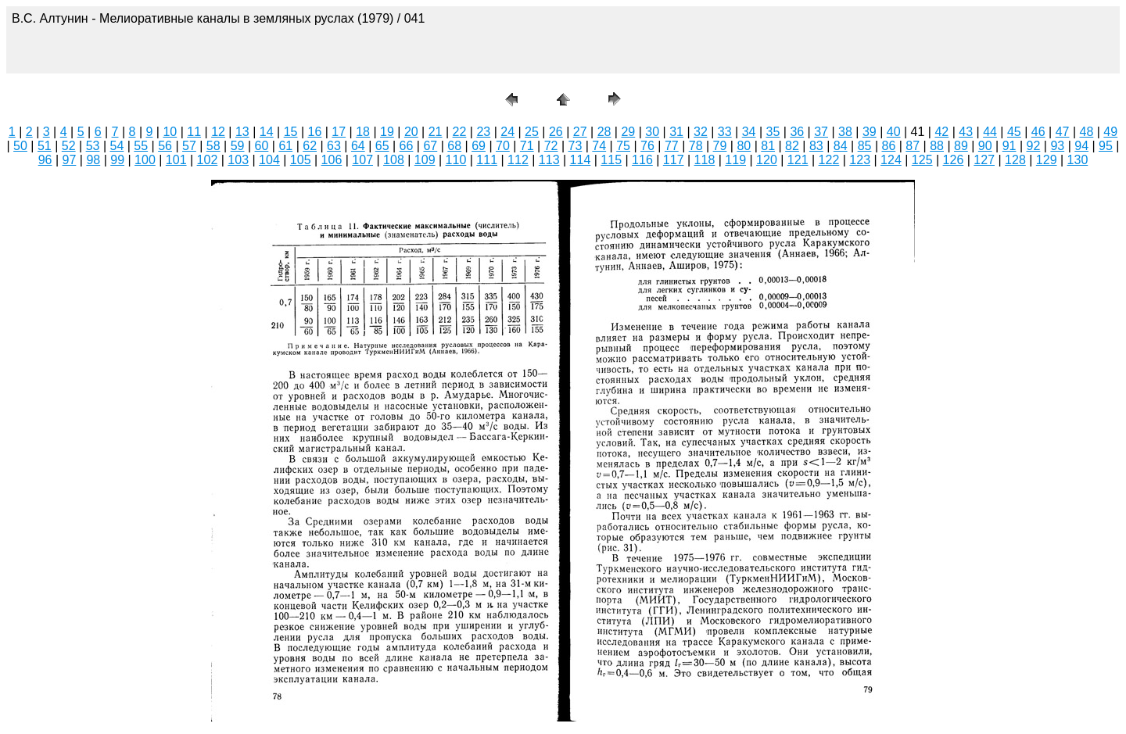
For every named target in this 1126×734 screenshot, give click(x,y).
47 (1063, 131)
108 (393, 159)
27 (580, 131)
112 (518, 159)
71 (527, 145)
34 (749, 131)
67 (430, 145)
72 (551, 145)
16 (315, 131)
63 (334, 145)
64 (358, 145)
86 (888, 145)
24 (507, 131)
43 (966, 131)
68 (454, 145)
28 (604, 131)
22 (460, 131)
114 (580, 159)
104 (269, 159)
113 (549, 159)
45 (1014, 131)
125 (922, 159)
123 (859, 159)
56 (165, 145)
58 (213, 145)
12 (218, 131)
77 (672, 145)
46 (1038, 131)
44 (990, 131)
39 (869, 131)
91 (1009, 145)
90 (985, 145)
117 (673, 159)
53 (93, 145)
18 (363, 131)
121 (798, 159)
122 (829, 159)
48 (1087, 131)
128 (1015, 159)
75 (623, 145)
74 (599, 145)
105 (300, 159)
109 (425, 159)
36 (797, 131)
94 (1081, 145)
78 (696, 145)
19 (387, 131)
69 (479, 145)
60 (262, 145)
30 (652, 131)
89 (961, 145)
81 (768, 145)
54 (116, 145)
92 (1034, 145)
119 (735, 159)
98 (93, 159)
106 (331, 159)
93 (1057, 145)
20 (411, 131)
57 (189, 145)
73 (575, 145)
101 (176, 159)
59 (238, 145)
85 (865, 145)
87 (912, 145)
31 (676, 131)
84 (841, 145)
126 (953, 159)
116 (642, 159)
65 (382, 145)
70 (503, 145)
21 (436, 131)
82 (792, 145)
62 (310, 145)
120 (766, 159)
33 (725, 131)
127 (984, 159)
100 (145, 159)
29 (628, 131)
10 (170, 131)
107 (362, 159)
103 (238, 159)
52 (69, 145)
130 (1077, 159)
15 (291, 131)
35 (773, 131)
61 (285, 145)
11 (194, 131)
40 (894, 131)
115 (611, 159)
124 (891, 159)
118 (704, 159)
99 (117, 159)
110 (456, 159)
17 (339, 131)
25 (532, 131)
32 (701, 131)
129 (1046, 159)
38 (845, 131)
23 (483, 131)
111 (486, 159)
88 (937, 145)
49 (1110, 131)
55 (141, 145)
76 (647, 145)
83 (816, 145)
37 (821, 131)
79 (720, 145)
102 (207, 159)
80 (744, 145)
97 (70, 159)
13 (242, 131)
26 (556, 131)
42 (941, 131)
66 (407, 145)
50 (20, 145)
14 (267, 131)
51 (45, 145)
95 (1106, 145)
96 (45, 159)
